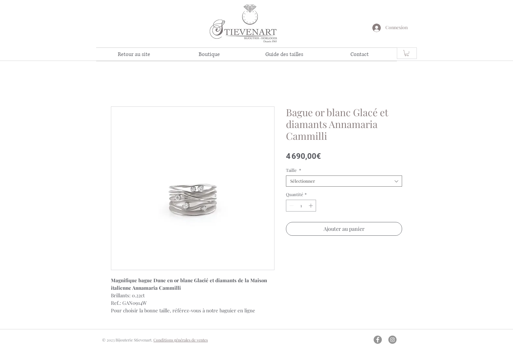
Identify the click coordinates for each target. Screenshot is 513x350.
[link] (406, 53)
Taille (293, 170)
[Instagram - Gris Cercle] (392, 340)
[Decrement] (291, 205)
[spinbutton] (301, 205)
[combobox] (344, 181)
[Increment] (311, 205)
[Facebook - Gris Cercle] (378, 340)
